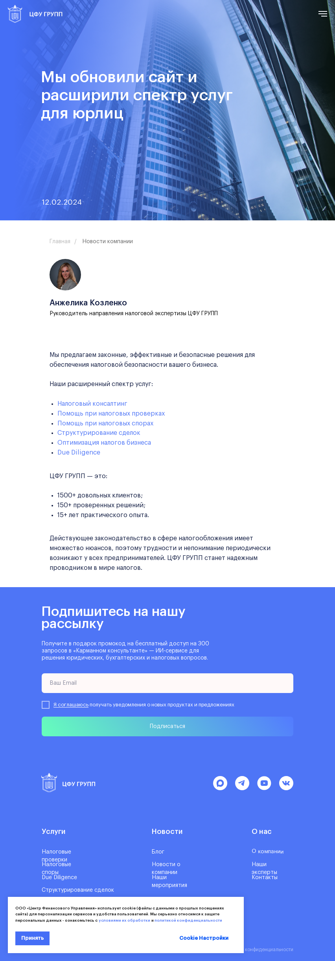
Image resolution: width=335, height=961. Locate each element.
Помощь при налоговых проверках (111, 413)
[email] (167, 683)
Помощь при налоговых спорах (105, 423)
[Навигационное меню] (322, 14)
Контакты (265, 877)
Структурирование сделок (98, 433)
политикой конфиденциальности (188, 920)
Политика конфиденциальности (258, 949)
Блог (158, 852)
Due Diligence (78, 452)
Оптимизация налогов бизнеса (104, 443)
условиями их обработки (124, 920)
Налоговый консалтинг (92, 404)
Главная (60, 241)
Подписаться (167, 726)
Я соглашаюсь (70, 704)
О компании (267, 851)
